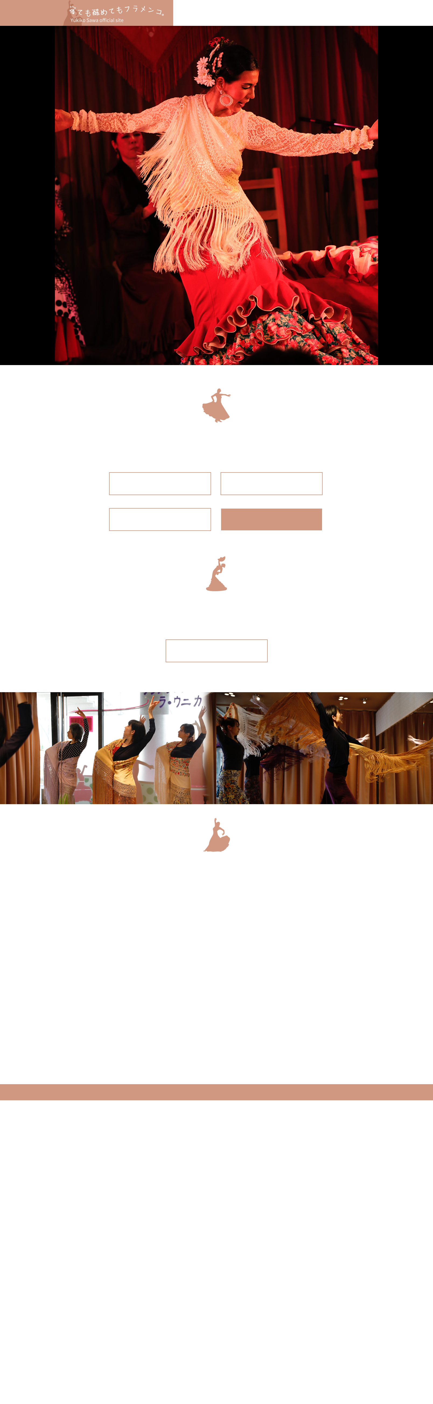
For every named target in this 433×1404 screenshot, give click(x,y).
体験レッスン (254, 13)
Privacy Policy (23, 1074)
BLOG (310, 13)
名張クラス (190, 13)
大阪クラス (220, 13)
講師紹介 (286, 13)
